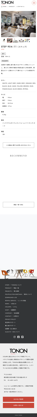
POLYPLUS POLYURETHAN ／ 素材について (18, 294)
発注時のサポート (10, 322)
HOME (3, 6)
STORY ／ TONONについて (13, 285)
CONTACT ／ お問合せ (12, 316)
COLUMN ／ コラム (11, 307)
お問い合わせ (18, 405)
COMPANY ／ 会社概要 (12, 313)
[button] (3, 24)
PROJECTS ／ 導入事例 (12, 291)
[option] (18, 24)
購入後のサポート (10, 325)
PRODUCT (12, 6)
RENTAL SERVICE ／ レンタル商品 (15, 300)
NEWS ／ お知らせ (10, 303)
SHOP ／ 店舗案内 (10, 310)
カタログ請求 (18, 399)
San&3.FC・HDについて (12, 332)
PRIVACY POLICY (10, 319)
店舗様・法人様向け (11, 328)
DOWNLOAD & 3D (11, 297)
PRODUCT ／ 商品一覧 (12, 288)
